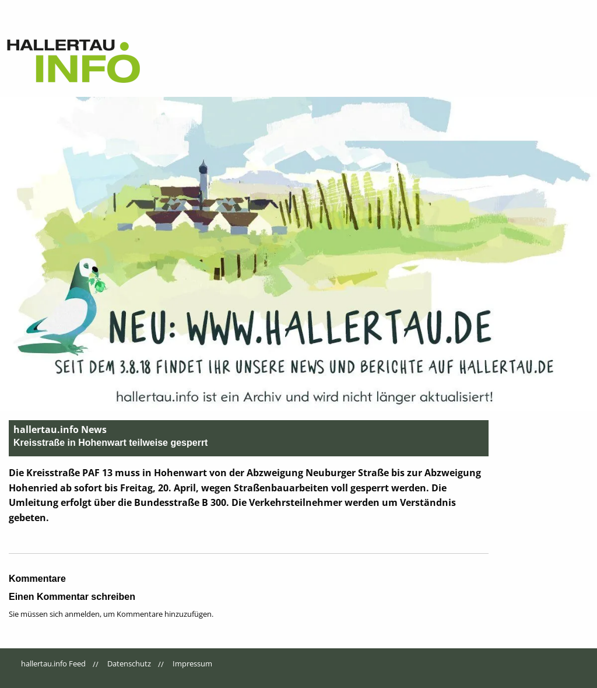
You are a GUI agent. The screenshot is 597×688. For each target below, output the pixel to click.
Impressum (192, 663)
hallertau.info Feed (53, 663)
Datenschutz (129, 663)
